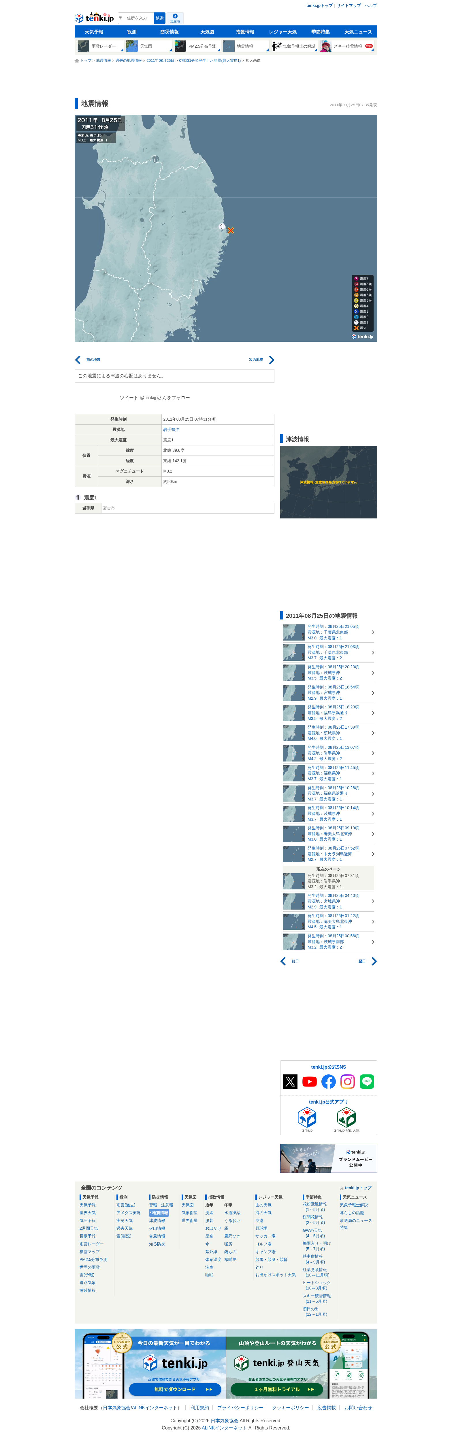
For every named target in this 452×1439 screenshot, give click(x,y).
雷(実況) (123, 1236)
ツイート (129, 397)
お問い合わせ (358, 1407)
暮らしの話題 (352, 1212)
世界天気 (88, 1212)
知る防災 (157, 1244)
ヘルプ (371, 5)
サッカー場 (265, 1236)
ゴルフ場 (263, 1244)
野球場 (261, 1228)
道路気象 (88, 1282)
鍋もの (230, 1251)
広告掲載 (326, 1407)
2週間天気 (89, 1228)
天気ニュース (358, 31)
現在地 (175, 21)
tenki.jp (95, 19)
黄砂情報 (88, 1290)
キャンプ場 (265, 1251)
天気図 (207, 31)
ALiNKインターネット (154, 1407)
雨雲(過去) (125, 1205)
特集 (344, 1227)
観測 (131, 31)
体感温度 (213, 1259)
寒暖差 (230, 1259)
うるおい (232, 1220)
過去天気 (124, 1228)
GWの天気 (319, 1233)
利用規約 (200, 1407)
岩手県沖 (171, 429)
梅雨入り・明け (319, 1246)
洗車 (209, 1267)
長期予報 (88, 1236)
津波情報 (157, 1220)
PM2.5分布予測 (93, 1259)
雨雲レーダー (92, 1244)
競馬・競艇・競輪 (271, 1259)
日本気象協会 (117, 1407)
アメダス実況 (128, 1212)
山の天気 (263, 1205)
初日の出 (319, 1312)
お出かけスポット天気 (275, 1274)
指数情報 (245, 31)
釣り (259, 1267)
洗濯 (209, 1212)
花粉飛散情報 (319, 1207)
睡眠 (209, 1274)
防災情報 (169, 31)
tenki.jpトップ (319, 5)
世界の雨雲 (90, 1267)
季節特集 (320, 31)
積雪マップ (90, 1251)
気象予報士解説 (354, 1205)
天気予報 (94, 31)
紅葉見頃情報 (319, 1272)
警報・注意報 (161, 1205)
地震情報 (160, 1212)
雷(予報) (87, 1274)
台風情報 (157, 1236)
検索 (160, 18)
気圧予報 (88, 1220)
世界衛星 (190, 1220)
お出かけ (213, 1228)
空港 (259, 1220)
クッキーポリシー (290, 1407)
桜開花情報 (319, 1220)
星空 (209, 1236)
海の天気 (263, 1212)
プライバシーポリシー (240, 1407)
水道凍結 (232, 1212)
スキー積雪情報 (319, 1299)
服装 (209, 1220)
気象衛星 (190, 1212)
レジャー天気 (283, 31)
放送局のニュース (356, 1220)
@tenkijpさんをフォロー (165, 397)
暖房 (228, 1244)
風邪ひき (232, 1236)
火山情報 (157, 1228)
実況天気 (124, 1220)
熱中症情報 (319, 1259)
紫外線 (211, 1251)
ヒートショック (319, 1285)
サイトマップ (349, 5)
